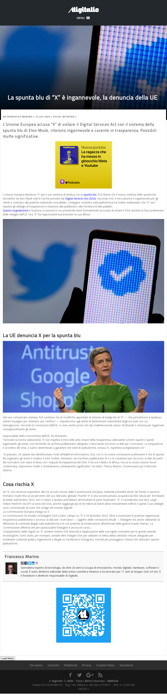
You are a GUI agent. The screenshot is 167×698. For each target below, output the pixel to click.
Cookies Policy (105, 665)
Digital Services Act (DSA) (80, 198)
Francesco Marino (19, 116)
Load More (8, 658)
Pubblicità (70, 665)
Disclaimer (126, 665)
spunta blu (90, 194)
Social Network (64, 116)
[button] (81, 18)
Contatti (53, 665)
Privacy (86, 665)
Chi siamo (36, 665)
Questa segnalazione (15, 210)
